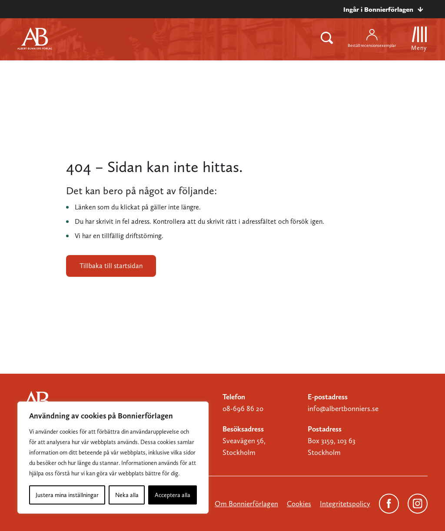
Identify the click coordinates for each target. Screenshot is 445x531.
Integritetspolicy (345, 503)
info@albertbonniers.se (343, 408)
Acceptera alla (172, 494)
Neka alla (127, 494)
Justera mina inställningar (67, 494)
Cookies (299, 503)
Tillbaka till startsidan (111, 266)
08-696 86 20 (242, 408)
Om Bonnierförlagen (246, 503)
